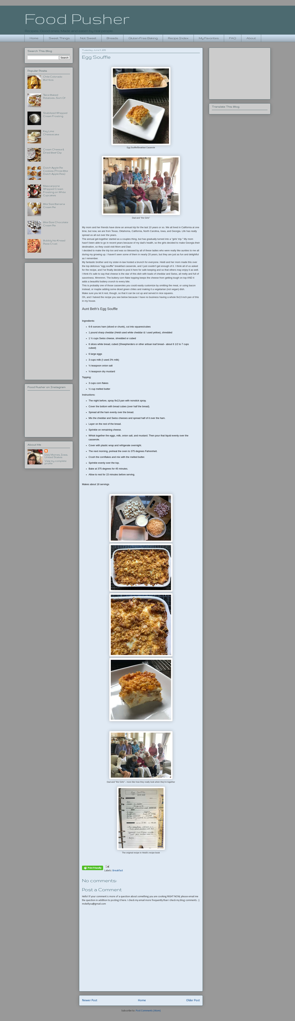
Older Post (193, 1000)
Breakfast (118, 870)
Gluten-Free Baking (143, 38)
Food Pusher (77, 18)
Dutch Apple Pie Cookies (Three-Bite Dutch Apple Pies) (55, 170)
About (251, 38)
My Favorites (209, 38)
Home (34, 38)
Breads (112, 38)
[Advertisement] (48, 320)
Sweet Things (59, 38)
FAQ (232, 38)
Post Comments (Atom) (148, 1010)
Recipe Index (178, 38)
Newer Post (89, 1000)
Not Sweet (88, 38)
